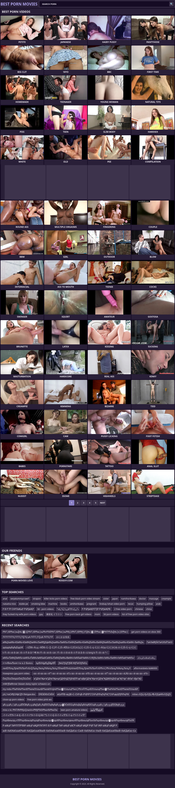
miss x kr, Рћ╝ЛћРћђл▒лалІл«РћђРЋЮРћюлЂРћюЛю (30, 709)
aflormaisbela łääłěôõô (145, 668)
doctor (142, 598)
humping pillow (145, 603)
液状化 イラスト (54, 614)
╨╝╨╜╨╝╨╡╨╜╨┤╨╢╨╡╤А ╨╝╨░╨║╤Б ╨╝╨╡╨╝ (28, 636)
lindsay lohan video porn (112, 603)
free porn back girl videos (78, 614)
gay (41, 614)
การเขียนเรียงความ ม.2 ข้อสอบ (18, 663)
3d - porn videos (45, 609)
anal (5, 598)
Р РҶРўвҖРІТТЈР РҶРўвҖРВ (96, 609)
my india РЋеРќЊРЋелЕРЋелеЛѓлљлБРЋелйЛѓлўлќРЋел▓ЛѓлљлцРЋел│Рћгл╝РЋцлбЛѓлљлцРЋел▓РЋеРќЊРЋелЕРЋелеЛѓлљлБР (70, 689)
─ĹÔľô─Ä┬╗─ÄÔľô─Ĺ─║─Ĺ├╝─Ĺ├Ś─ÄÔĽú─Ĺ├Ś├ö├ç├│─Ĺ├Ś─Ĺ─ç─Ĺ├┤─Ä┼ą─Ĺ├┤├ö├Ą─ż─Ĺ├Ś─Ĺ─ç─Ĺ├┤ (81, 647)
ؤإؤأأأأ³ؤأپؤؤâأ (97, 709)
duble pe (23, 603)
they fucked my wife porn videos (19, 614)
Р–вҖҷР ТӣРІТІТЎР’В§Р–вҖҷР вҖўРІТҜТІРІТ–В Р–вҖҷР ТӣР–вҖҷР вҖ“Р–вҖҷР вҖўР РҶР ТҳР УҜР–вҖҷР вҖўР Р (60, 725)
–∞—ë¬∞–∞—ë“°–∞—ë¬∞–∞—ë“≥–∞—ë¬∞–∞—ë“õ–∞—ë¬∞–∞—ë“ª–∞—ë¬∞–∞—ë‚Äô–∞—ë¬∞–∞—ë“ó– (90, 673)
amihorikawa (76, 603)
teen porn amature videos (74, 709)
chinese (139, 609)
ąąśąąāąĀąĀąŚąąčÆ (13, 647)
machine (52, 603)
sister (106, 598)
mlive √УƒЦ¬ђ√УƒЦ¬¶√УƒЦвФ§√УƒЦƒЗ (151, 694)
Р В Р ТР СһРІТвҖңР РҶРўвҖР (18, 609)
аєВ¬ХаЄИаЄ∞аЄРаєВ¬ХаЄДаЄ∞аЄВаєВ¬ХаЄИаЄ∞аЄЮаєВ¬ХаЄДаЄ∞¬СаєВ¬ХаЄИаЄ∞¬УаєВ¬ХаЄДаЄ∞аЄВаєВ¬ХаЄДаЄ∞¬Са (69, 730)
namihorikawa (128, 598)
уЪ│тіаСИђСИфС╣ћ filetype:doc (19, 694)
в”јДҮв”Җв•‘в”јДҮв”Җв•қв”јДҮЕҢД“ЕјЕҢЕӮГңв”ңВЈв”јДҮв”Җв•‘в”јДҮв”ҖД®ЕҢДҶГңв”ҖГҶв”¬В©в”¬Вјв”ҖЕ (88, 678)
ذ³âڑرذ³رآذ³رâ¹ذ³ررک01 (67, 609)
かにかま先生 (62, 636)
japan (115, 598)
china (149, 609)
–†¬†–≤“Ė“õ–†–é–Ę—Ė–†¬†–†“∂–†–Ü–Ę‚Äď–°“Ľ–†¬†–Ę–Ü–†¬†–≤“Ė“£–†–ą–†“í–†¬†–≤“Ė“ (44, 715)
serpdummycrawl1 (20, 598)
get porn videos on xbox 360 (146, 631)
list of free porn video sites (135, 614)
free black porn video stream (85, 598)
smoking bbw (38, 603)
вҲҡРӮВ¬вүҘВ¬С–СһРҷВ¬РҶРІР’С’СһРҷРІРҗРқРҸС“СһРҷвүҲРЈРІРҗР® (93, 694)
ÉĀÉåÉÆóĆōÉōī (46, 694)
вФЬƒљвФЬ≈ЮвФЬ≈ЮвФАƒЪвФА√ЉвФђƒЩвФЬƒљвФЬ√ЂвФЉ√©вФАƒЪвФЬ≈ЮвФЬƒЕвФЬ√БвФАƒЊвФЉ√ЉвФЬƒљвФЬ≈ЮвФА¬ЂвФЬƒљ (73, 642)
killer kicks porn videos (55, 598)
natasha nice (9, 603)
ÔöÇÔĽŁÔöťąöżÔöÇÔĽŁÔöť (17, 678)
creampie (166, 598)
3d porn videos (111, 614)
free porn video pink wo (39, 699)
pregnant (91, 603)
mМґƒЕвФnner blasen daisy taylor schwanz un (26, 683)
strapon (37, 598)
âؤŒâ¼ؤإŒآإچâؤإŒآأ (45, 663)
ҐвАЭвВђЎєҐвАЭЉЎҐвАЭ (159, 642)
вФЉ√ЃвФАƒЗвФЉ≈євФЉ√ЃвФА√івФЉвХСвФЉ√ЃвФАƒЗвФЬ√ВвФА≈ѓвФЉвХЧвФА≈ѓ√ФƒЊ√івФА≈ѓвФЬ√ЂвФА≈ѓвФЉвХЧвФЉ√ (68, 657)
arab (158, 603)
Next (102, 502)
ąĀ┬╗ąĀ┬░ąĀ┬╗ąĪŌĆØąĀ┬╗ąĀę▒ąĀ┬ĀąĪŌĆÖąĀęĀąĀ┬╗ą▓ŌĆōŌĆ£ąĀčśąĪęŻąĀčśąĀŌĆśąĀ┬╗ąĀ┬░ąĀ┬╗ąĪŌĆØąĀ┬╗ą (63, 704)
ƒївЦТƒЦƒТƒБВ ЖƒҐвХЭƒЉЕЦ (73, 663)
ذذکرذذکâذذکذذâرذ (146, 657)
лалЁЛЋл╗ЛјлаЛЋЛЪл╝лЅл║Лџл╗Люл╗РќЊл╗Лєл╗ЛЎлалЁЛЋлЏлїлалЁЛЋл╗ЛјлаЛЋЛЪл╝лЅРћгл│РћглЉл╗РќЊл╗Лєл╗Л (67, 668)
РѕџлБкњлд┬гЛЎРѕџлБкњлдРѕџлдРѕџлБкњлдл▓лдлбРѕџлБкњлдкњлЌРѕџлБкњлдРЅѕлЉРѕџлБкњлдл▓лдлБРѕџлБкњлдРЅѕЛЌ (68, 720)
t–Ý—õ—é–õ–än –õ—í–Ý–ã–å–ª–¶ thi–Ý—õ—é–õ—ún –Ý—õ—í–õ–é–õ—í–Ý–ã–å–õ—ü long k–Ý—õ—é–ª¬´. (55, 652)
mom (97, 614)
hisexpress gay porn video (16, 673)
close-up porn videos (13, 699)
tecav (130, 603)
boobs (63, 603)
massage (153, 598)
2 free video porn (123, 609)
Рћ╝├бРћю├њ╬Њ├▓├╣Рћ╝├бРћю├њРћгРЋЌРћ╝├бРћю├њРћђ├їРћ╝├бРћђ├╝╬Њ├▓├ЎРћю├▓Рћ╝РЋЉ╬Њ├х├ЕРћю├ (65, 631)
